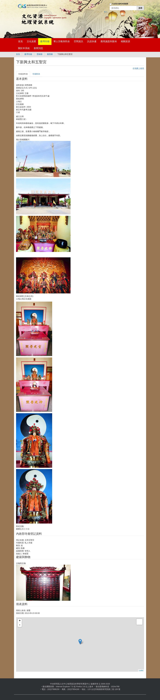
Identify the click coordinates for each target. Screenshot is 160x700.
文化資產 (31, 41)
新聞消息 (38, 48)
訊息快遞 (91, 41)
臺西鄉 (50, 54)
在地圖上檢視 (138, 68)
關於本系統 (24, 48)
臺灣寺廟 (44, 41)
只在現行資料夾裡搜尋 (120, 4)
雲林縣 (39, 54)
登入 (106, 12)
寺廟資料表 (23, 74)
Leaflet (141, 670)
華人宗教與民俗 (62, 41)
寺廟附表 (36, 74)
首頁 (20, 41)
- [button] (20, 625)
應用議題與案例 (108, 41)
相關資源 (125, 41)
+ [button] (20, 621)
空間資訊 (78, 41)
